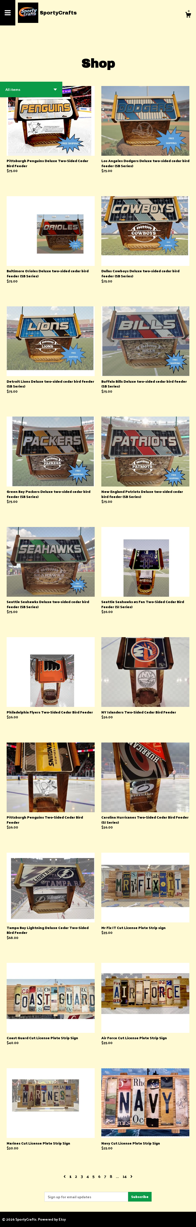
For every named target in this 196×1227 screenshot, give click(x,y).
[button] (31, 89)
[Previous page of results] (65, 1176)
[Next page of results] (131, 1176)
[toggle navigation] (7, 12)
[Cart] (188, 15)
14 (124, 1176)
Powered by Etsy (52, 1219)
